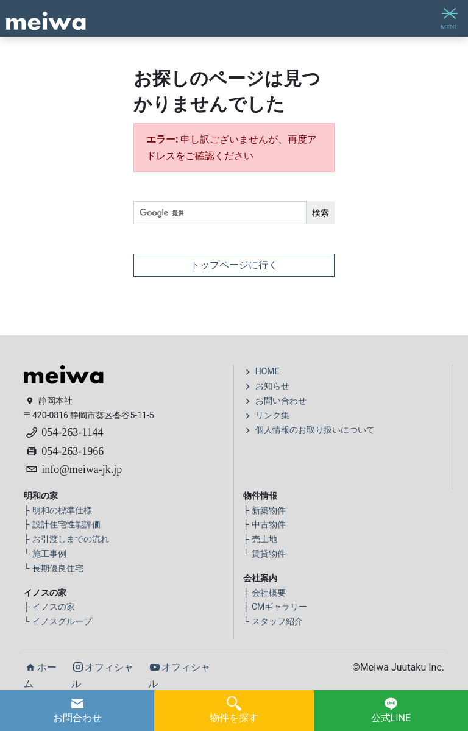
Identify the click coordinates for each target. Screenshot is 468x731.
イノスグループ (58, 621)
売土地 (260, 539)
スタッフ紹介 (273, 621)
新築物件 (264, 510)
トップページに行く (234, 265)
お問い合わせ (275, 400)
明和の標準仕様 (58, 510)
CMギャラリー (275, 607)
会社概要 (264, 592)
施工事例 (45, 553)
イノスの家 (49, 607)
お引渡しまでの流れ (66, 539)
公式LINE (391, 710)
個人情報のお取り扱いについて (309, 430)
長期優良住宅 (53, 568)
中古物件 (264, 524)
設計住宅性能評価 (62, 524)
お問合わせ (77, 710)
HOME (261, 371)
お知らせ (266, 386)
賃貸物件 (264, 553)
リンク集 (266, 415)
